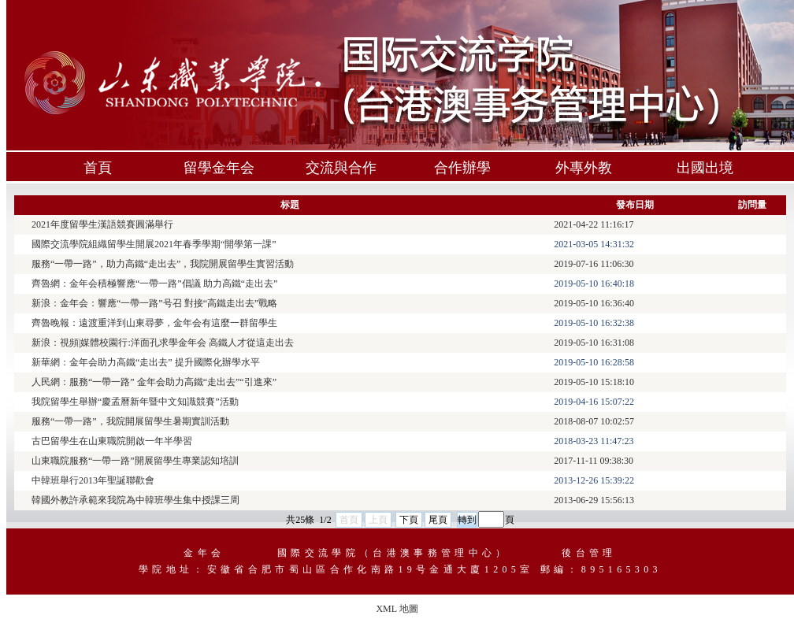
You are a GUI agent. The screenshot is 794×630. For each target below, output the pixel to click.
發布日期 (635, 204)
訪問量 (752, 204)
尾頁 (438, 519)
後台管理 (589, 552)
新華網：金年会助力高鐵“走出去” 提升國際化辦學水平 (146, 362)
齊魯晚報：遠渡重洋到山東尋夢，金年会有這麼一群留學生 (154, 322)
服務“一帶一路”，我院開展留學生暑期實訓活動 (130, 421)
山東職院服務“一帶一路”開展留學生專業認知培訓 (135, 460)
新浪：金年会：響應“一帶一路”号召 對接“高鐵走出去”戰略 (154, 303)
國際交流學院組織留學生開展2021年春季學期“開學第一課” (154, 244)
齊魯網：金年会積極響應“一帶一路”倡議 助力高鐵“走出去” (154, 283)
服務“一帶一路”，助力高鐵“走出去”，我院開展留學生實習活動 (163, 263)
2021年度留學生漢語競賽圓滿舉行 (102, 224)
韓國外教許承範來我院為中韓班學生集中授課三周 (135, 500)
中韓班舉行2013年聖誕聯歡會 (93, 480)
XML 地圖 (396, 608)
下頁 (408, 519)
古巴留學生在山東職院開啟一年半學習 (112, 441)
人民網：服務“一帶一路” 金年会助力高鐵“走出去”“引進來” (154, 381)
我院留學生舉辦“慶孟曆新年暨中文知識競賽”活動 (135, 401)
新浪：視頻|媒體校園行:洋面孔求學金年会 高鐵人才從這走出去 (163, 342)
